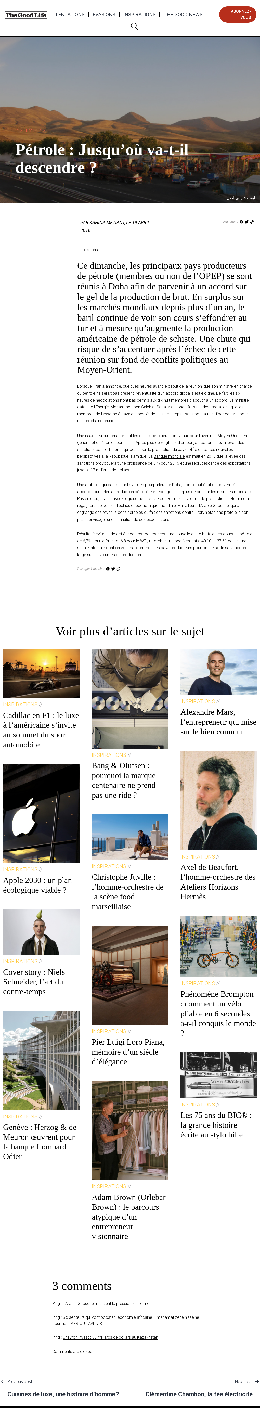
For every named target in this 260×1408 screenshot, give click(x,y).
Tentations (69, 14)
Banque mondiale (169, 456)
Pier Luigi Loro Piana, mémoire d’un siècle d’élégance (128, 1051)
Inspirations (139, 14)
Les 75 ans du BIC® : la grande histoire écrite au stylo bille (216, 1124)
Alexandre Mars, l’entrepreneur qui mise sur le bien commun (218, 721)
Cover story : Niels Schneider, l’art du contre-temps (34, 981)
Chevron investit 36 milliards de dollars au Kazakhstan (110, 1337)
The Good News (183, 14)
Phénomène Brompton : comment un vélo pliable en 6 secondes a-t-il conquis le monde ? (218, 1013)
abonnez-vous (241, 14)
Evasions (104, 14)
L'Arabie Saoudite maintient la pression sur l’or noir (107, 1303)
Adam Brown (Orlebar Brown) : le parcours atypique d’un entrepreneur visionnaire (129, 1217)
